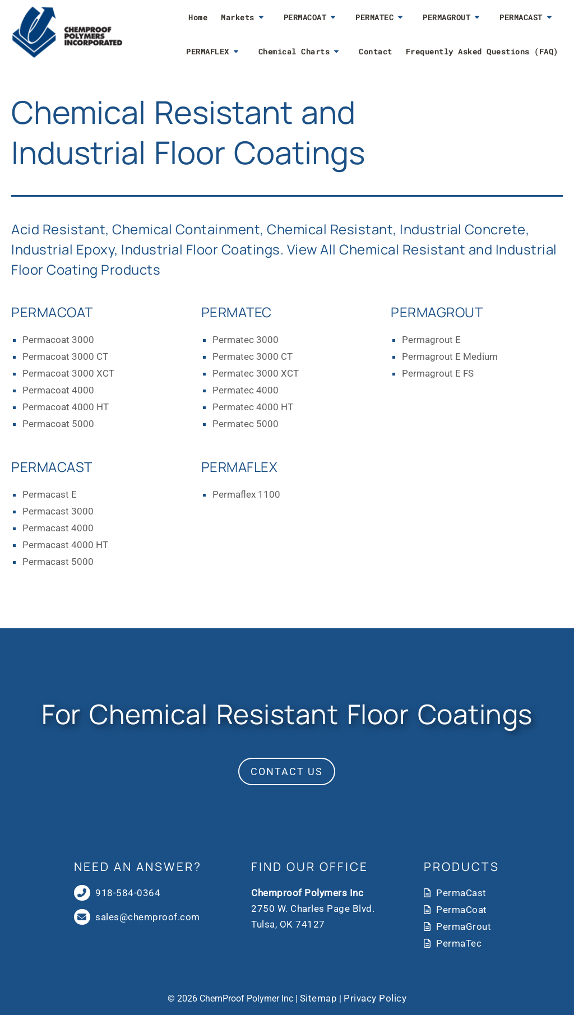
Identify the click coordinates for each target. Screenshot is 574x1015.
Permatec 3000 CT (252, 356)
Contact (375, 51)
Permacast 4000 (58, 528)
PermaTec (459, 943)
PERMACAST (521, 17)
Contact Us (287, 771)
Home (197, 17)
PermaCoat (461, 909)
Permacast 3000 (58, 511)
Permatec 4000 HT (252, 407)
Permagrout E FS (438, 373)
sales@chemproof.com (147, 917)
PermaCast (461, 892)
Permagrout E (431, 339)
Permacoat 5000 (58, 423)
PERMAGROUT (446, 17)
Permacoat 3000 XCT (68, 373)
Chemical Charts (294, 51)
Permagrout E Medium (450, 356)
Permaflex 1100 (246, 494)
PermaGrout (463, 926)
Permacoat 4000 (58, 390)
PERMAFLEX (207, 51)
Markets (237, 17)
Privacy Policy (375, 998)
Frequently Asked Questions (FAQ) (482, 51)
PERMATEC (374, 17)
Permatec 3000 (245, 339)
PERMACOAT (305, 17)
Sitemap (318, 998)
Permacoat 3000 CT (65, 356)
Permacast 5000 (58, 561)
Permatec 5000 (245, 423)
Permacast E (49, 494)
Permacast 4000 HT (65, 544)
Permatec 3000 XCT (255, 373)
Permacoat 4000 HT (65, 407)
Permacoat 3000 (58, 339)
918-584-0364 (127, 892)
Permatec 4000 (245, 390)
